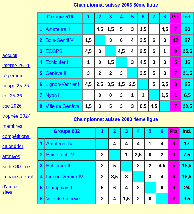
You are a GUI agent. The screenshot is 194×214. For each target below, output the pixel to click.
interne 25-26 (16, 65)
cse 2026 (12, 105)
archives (11, 156)
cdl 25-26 (12, 95)
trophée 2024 (16, 116)
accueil (9, 55)
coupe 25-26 (15, 85)
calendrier (12, 146)
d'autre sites (9, 189)
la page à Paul (18, 176)
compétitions (16, 136)
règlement (13, 75)
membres (13, 126)
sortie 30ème (16, 166)
